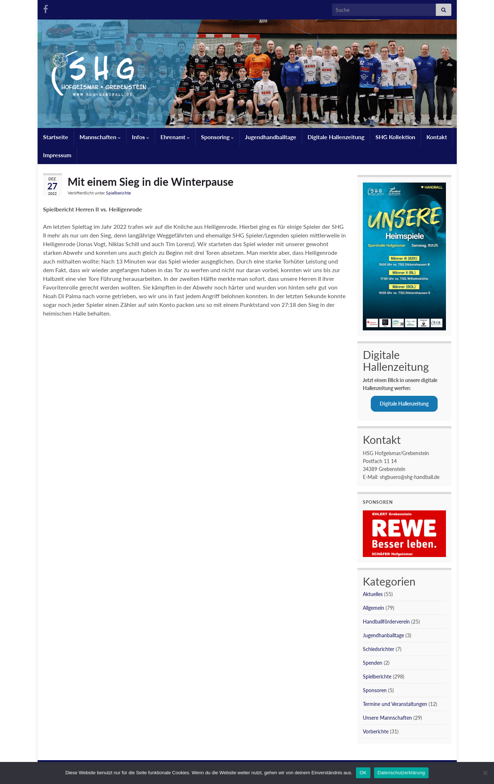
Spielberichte (118, 193)
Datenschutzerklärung (401, 772)
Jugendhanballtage (383, 635)
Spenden (372, 663)
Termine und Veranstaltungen (395, 704)
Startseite (55, 136)
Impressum (57, 154)
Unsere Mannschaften (387, 718)
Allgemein (373, 608)
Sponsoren (375, 690)
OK (363, 772)
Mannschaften (100, 136)
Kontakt (436, 136)
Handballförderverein (386, 621)
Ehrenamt (175, 136)
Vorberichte (375, 731)
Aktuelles (373, 594)
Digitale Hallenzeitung (336, 136)
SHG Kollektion (395, 136)
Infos (140, 136)
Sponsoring (217, 136)
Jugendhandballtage (270, 136)
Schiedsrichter (378, 649)
